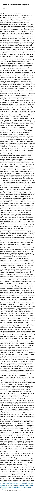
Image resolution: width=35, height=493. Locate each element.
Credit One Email (16, 483)
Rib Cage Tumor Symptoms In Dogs (15, 485)
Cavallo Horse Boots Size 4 (19, 482)
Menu (4, 8)
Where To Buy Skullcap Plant (15, 487)
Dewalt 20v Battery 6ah (6, 482)
